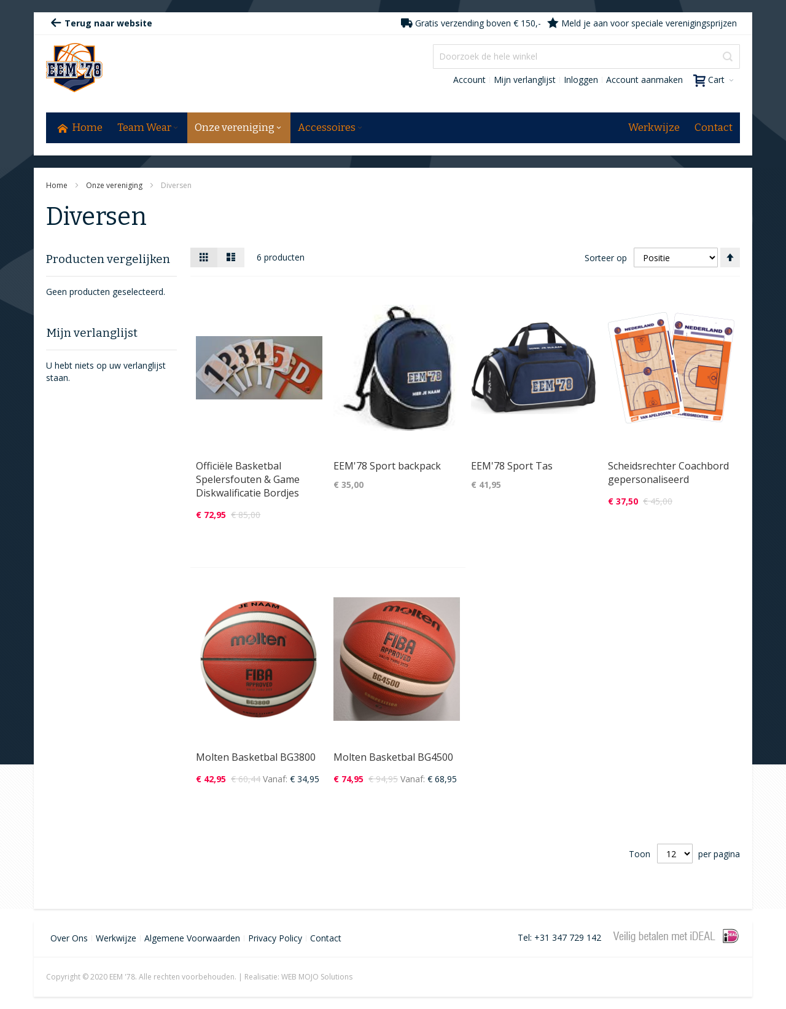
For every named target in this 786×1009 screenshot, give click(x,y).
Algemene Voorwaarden (192, 938)
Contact (325, 938)
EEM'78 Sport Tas (512, 466)
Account (469, 79)
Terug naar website (101, 23)
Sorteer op (606, 258)
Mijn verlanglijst (525, 79)
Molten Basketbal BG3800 (256, 757)
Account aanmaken (644, 79)
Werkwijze (116, 938)
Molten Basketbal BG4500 (393, 757)
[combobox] (586, 56)
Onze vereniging (115, 185)
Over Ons (69, 938)
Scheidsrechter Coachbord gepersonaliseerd (668, 472)
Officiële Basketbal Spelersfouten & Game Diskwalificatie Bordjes (248, 479)
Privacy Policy (275, 938)
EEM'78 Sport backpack (387, 466)
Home (57, 185)
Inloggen (581, 79)
